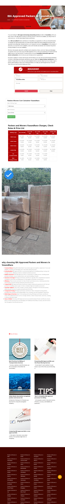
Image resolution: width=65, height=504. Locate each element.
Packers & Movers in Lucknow (51, 467)
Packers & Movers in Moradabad (12, 479)
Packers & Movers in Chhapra (25, 495)
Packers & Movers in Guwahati (25, 499)
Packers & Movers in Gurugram (38, 455)
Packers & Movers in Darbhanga (51, 487)
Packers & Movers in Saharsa (12, 499)
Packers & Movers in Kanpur (12, 471)
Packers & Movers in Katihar (51, 491)
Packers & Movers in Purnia (38, 487)
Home (8, 20)
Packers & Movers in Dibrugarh (51, 499)
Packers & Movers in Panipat (12, 463)
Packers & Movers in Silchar (38, 499)
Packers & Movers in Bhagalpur (25, 487)
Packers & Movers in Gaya (51, 483)
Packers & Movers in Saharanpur (25, 479)
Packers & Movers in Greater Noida (25, 459)
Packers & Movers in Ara (12, 491)
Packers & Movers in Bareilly (38, 475)
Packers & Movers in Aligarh (51, 475)
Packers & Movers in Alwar (25, 463)
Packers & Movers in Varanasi (51, 471)
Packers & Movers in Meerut (38, 459)
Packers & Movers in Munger (12, 495)
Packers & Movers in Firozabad (12, 483)
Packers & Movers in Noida (25, 455)
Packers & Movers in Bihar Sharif (25, 491)
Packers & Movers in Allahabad (25, 475)
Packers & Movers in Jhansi (25, 483)
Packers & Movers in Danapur (38, 495)
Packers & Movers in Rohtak (51, 463)
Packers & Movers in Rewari (12, 467)
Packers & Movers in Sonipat (51, 459)
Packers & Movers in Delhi (12, 455)
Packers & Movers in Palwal (38, 467)
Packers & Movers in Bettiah (51, 495)
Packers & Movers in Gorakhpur (38, 479)
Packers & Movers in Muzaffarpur (12, 487)
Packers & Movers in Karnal (38, 463)
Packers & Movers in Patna (38, 483)
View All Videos (13, 335)
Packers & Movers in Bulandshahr (25, 467)
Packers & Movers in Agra (38, 471)
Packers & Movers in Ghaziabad (12, 459)
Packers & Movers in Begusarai (38, 491)
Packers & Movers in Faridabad (51, 455)
